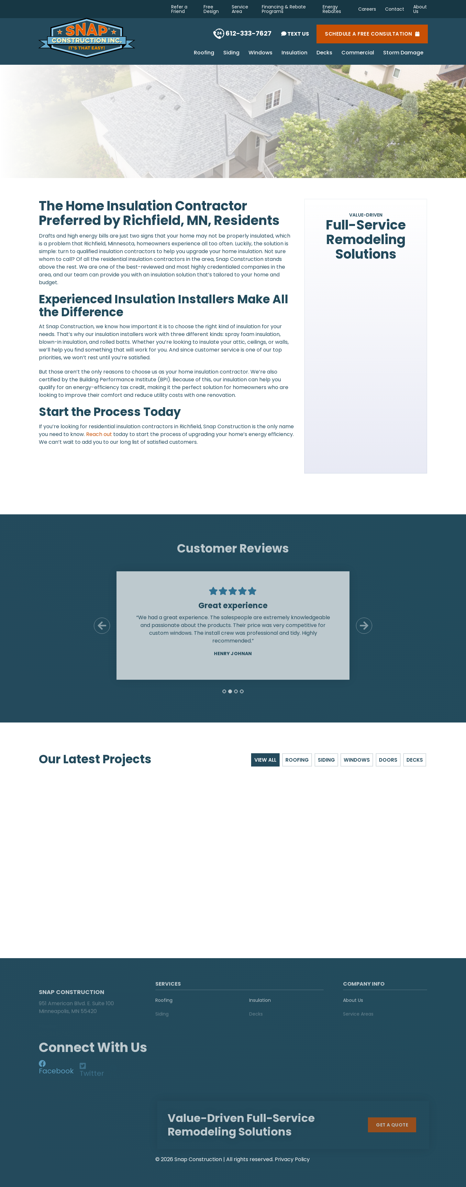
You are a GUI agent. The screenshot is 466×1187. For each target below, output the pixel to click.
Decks (324, 53)
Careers (367, 9)
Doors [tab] (389, 760)
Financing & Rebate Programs (284, 9)
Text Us (295, 34)
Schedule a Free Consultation (372, 34)
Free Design (211, 9)
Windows (260, 53)
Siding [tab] (328, 760)
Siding (231, 53)
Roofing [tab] (299, 760)
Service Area (240, 9)
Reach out (99, 434)
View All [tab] (268, 760)
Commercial (357, 53)
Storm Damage (403, 53)
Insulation (294, 53)
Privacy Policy (292, 1158)
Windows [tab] (358, 760)
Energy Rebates (332, 9)
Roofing (204, 53)
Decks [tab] (415, 760)
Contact (394, 9)
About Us (420, 9)
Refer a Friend (179, 9)
